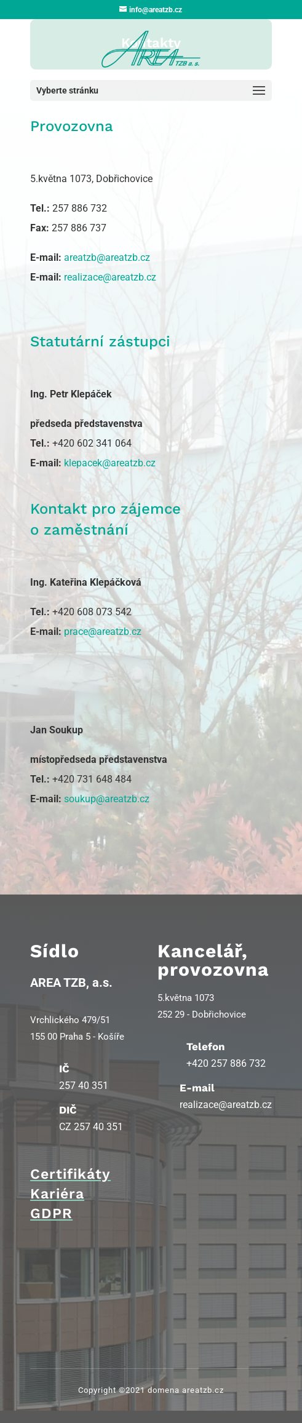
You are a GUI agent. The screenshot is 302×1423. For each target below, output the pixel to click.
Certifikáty (70, 1174)
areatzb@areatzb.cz (107, 257)
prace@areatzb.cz (102, 631)
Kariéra (57, 1194)
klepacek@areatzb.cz (110, 463)
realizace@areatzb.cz (110, 277)
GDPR (51, 1213)
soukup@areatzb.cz (106, 799)
